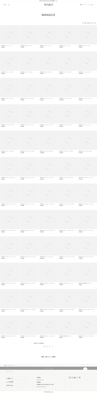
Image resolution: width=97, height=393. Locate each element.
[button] (52, 346)
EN (83, 4)
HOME (5, 365)
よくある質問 (9, 381)
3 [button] (49, 346)
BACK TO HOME (49, 368)
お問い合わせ (9, 385)
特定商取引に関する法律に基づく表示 (45, 384)
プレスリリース (40, 379)
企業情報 (39, 377)
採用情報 (39, 382)
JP (80, 4)
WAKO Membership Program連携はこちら (48, 0)
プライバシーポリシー (42, 386)
